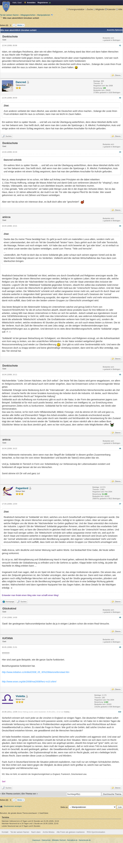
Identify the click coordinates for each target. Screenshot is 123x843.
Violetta (20, 696)
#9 (120, 647)
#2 (120, 98)
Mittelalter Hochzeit (59, 840)
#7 (120, 504)
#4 (120, 226)
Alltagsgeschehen (28, 15)
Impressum (36, 840)
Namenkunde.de (84, 840)
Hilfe (119, 9)
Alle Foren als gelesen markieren (71, 832)
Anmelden (31, 3)
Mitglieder (98, 9)
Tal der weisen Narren (9, 15)
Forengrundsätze (75, 9)
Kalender (110, 9)
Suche (89, 9)
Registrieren (43, 3)
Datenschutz (46, 840)
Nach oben (36, 832)
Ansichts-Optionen (115, 30)
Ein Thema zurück (11, 793)
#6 (120, 448)
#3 (120, 152)
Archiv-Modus (48, 832)
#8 (120, 617)
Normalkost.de (72, 840)
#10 (119, 712)
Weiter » (20, 25)
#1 (120, 45)
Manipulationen (43, 15)
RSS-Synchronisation (96, 832)
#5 (120, 375)
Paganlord (22, 488)
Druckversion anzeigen (13, 806)
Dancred (21, 82)
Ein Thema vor (29, 793)
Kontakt (5, 832)
